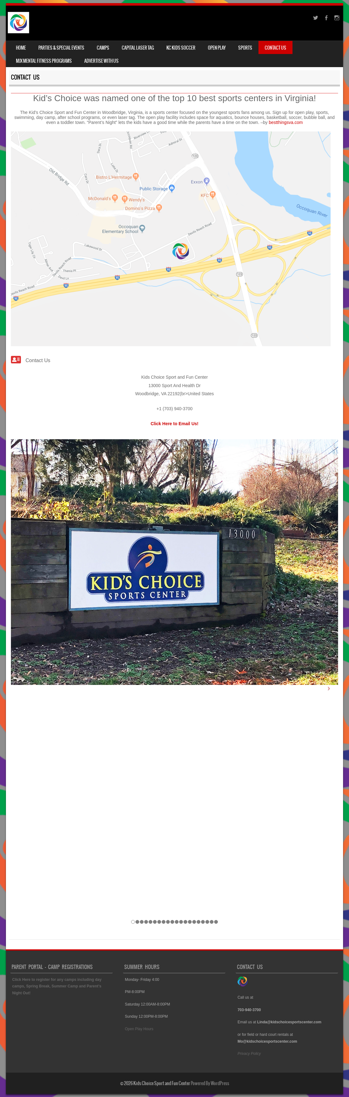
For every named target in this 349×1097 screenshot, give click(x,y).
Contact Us (275, 47)
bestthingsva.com (286, 122)
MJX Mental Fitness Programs (44, 60)
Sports (245, 47)
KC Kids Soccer (180, 47)
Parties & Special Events (61, 47)
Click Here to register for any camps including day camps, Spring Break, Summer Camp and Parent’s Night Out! (56, 986)
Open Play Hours (140, 1029)
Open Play (217, 47)
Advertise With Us (101, 60)
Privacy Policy (249, 1053)
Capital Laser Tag (138, 47)
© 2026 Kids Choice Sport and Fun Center (155, 1083)
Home (21, 47)
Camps (103, 47)
